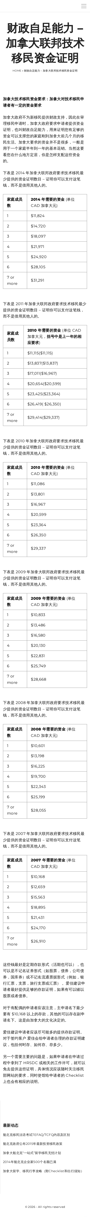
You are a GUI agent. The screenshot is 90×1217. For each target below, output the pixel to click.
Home (17, 70)
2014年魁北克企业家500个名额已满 (29, 1162)
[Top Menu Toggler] (83, 6)
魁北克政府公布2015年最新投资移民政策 (33, 1144)
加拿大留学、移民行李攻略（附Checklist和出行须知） (43, 1171)
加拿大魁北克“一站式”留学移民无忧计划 (32, 1153)
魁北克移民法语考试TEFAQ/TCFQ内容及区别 (36, 1135)
